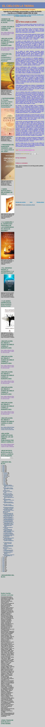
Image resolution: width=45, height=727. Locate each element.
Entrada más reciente (20, 202)
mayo (4, 480)
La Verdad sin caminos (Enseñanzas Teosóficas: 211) (8, 486)
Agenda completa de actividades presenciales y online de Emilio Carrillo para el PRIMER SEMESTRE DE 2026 (22, 15)
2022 (3, 470)
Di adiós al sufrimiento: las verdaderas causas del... (8, 514)
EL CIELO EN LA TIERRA (18, 6)
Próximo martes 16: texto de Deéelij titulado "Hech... (8, 523)
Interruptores (5, 512)
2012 (3, 567)
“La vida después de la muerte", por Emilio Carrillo (7, 543)
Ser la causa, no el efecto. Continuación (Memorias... (8, 533)
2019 (3, 559)
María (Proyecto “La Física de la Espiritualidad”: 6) (8, 535)
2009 (3, 571)
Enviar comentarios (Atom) (28, 204)
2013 (3, 566)
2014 (3, 565)
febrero (4, 484)
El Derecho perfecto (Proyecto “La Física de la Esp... (8, 500)
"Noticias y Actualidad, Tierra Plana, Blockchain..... (8, 531)
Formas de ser (6, 547)
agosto (4, 477)
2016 (3, 562)
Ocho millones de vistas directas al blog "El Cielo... (8, 510)
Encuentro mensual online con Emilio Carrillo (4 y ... (8, 495)
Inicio (31, 202)
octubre (5, 475)
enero (4, 556)
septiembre (5, 476)
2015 (3, 564)
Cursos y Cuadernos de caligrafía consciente (7, 530)
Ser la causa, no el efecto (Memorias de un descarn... (8, 553)
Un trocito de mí (6, 536)
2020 (3, 557)
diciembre (5, 472)
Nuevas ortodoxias (6, 511)
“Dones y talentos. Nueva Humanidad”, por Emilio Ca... (8, 489)
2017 (3, 561)
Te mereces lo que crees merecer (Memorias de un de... (8, 497)
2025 (3, 466)
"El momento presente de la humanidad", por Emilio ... (8, 508)
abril (4, 481)
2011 (3, 568)
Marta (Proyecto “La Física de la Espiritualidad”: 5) (8, 555)
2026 (3, 465)
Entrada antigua (40, 202)
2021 (3, 471)
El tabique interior (6, 490)
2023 (3, 469)
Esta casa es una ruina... (7, 493)
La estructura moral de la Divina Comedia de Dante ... (8, 503)
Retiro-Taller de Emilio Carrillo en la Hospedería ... (8, 505)
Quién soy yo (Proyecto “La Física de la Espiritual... (8, 517)
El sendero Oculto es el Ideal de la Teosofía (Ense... (8, 538)
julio (4, 478)
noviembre (5, 473)
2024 (3, 467)
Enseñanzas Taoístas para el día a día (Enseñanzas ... (8, 519)
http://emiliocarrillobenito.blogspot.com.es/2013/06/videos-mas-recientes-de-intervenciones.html (7, 428)
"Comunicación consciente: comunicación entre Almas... (8, 525)
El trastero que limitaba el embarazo (8, 528)
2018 (3, 560)
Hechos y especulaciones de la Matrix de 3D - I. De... (8, 515)
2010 (3, 570)
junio (4, 479)
